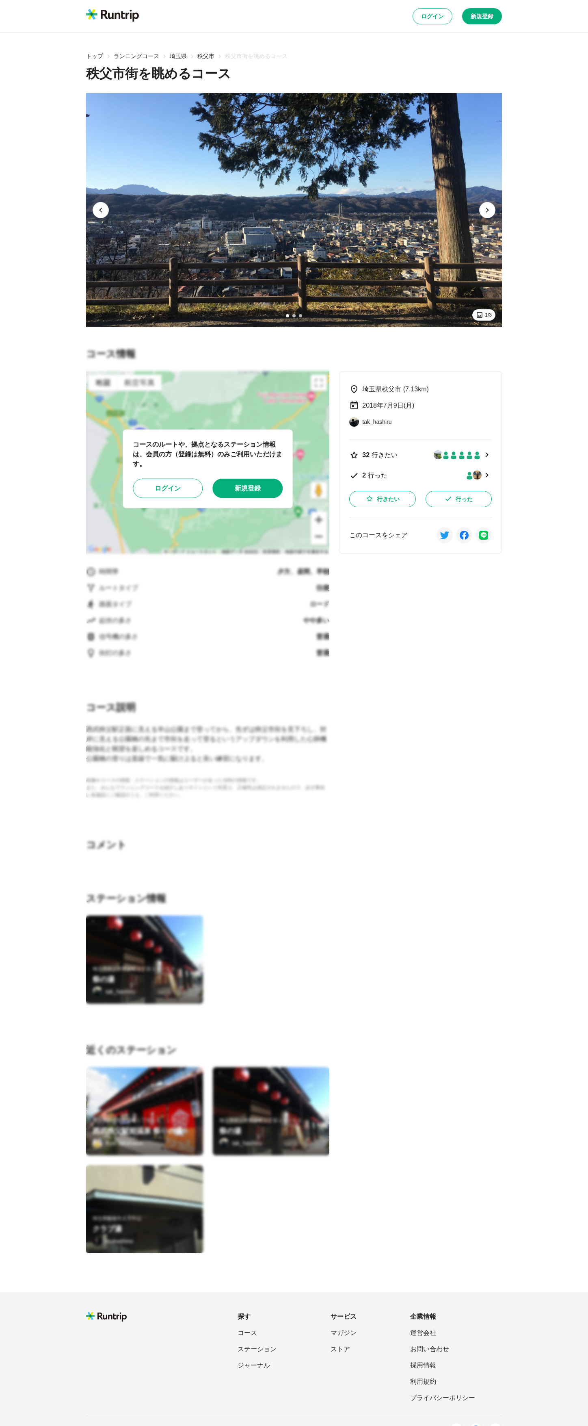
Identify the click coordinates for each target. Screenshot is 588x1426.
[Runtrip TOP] (112, 16)
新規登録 (482, 16)
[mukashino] (113, 1241)
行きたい (382, 499)
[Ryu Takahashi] (118, 1143)
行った (458, 499)
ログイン (432, 16)
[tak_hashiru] (114, 991)
